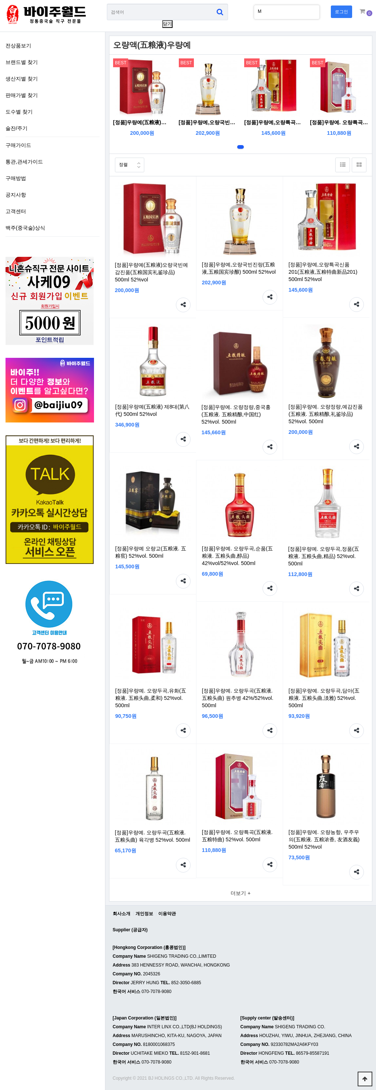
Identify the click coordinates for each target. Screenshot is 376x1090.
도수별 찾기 (19, 112)
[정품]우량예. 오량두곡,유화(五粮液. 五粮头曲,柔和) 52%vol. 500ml (150, 698)
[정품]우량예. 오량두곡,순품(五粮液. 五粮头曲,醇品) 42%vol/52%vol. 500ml (237, 556)
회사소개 (121, 913)
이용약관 (167, 913)
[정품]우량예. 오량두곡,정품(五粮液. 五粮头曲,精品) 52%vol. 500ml (323, 556)
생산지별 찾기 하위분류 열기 (94, 78)
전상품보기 (18, 45)
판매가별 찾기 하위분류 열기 (94, 94)
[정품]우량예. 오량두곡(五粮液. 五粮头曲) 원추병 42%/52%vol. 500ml (238, 698)
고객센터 (16, 211)
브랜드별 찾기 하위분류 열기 (94, 61)
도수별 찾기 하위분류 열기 (94, 111)
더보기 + (240, 893)
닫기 (167, 23)
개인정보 (144, 913)
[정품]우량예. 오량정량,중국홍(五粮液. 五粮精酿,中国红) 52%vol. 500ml (236, 414)
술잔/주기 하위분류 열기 (94, 127)
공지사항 (16, 195)
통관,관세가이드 (24, 162)
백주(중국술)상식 (25, 228)
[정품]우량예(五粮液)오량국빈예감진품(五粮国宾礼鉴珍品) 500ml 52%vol (142, 122)
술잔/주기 (17, 128)
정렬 (121, 163)
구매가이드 (18, 145)
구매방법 (16, 178)
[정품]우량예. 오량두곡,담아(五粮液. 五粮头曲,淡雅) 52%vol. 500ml (324, 698)
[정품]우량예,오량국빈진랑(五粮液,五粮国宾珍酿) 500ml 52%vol (208, 122)
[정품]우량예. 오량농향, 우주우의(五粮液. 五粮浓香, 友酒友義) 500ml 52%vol (324, 839)
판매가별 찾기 (22, 95)
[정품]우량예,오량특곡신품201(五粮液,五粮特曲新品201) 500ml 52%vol (273, 122)
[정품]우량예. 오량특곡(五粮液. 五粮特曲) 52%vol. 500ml (339, 122)
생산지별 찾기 (22, 79)
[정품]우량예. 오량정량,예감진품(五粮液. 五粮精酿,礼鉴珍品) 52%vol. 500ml (326, 414)
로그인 (341, 11)
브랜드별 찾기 (22, 62)
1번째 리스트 (240, 147)
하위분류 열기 (94, 210)
